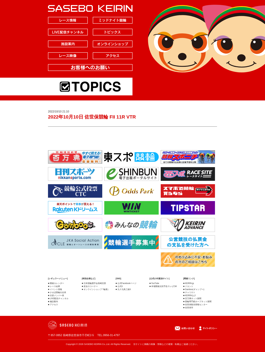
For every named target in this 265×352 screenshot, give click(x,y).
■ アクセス (53, 304)
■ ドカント (188, 286)
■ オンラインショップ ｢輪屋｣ (95, 289)
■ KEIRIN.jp (188, 283)
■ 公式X (119, 286)
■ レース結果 (54, 286)
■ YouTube (154, 283)
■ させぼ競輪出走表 (57, 292)
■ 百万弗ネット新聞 (192, 298)
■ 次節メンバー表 (56, 295)
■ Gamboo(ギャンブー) (193, 289)
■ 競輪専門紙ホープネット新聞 (197, 301)
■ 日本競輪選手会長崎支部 (94, 283)
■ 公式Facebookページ (126, 283)
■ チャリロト (189, 292)
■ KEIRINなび (189, 295)
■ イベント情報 (55, 289)
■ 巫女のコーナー (90, 286)
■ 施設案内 (53, 301)
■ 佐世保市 (188, 307)
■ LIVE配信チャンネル (58, 298)
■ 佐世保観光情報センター (195, 304)
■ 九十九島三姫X (123, 289)
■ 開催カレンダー (56, 283)
